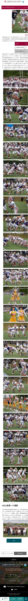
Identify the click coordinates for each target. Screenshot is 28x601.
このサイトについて (6, 578)
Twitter (15, 589)
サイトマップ (23, 578)
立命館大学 (10, 580)
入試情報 (13, 598)
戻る (14, 540)
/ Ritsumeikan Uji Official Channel (15, 586)
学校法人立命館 (17, 580)
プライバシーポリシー (15, 578)
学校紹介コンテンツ (20, 599)
